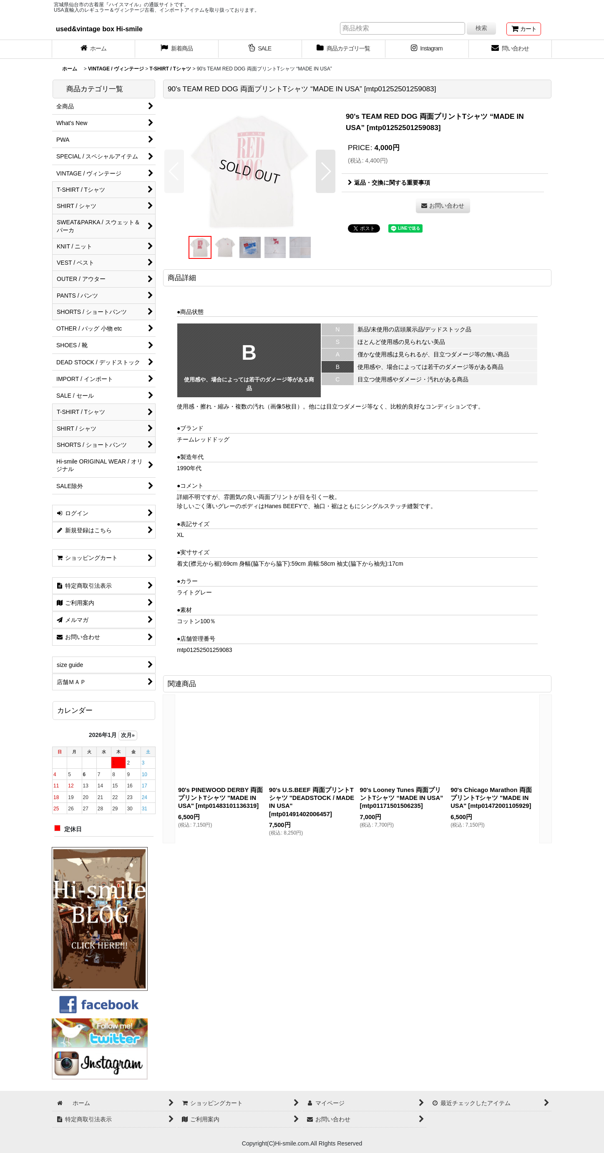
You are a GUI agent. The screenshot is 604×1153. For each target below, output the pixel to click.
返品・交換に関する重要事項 (389, 182)
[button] (174, 171)
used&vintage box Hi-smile (99, 29)
